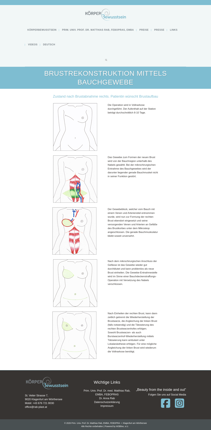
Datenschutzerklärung (107, 402)
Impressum (106, 405)
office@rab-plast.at (36, 406)
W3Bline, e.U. (122, 426)
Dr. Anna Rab (107, 398)
